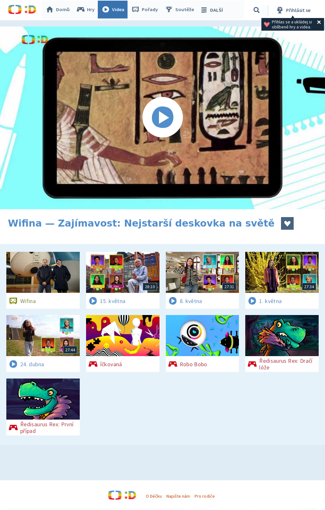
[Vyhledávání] (257, 10)
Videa (114, 10)
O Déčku (154, 496)
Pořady (145, 10)
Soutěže (181, 10)
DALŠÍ (212, 10)
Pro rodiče (205, 496)
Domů (59, 10)
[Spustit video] (162, 118)
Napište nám (178, 496)
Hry (87, 10)
